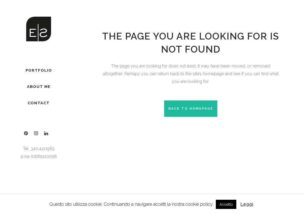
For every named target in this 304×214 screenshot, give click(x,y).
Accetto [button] (226, 204)
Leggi (246, 204)
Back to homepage (190, 109)
